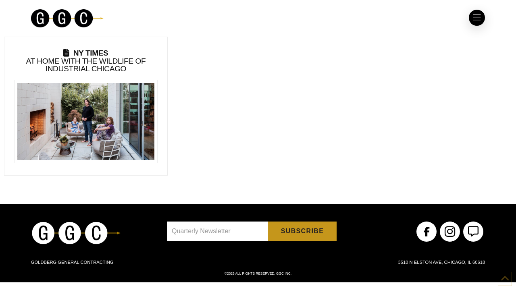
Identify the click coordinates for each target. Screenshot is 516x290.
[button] (477, 18)
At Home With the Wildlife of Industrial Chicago (86, 60)
